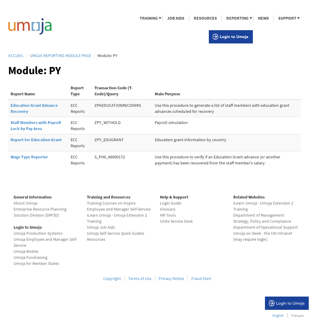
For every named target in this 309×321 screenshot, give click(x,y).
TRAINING (148, 18)
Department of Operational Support (265, 227)
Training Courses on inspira (111, 203)
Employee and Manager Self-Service (119, 209)
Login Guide (170, 203)
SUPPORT (287, 18)
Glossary (168, 209)
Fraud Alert (201, 278)
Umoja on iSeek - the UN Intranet (262, 233)
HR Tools (168, 215)
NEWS (263, 18)
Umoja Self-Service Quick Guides (115, 233)
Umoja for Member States (36, 263)
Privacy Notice (171, 278)
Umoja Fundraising (30, 257)
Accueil (16, 55)
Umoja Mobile (26, 251)
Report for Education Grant (36, 139)
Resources (96, 239)
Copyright (112, 278)
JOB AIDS (175, 18)
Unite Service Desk (176, 221)
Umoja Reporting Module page (60, 55)
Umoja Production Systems (38, 233)
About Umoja (25, 203)
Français (297, 315)
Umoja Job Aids (101, 227)
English (278, 315)
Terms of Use (139, 278)
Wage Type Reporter (29, 157)
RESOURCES (205, 18)
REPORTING (237, 18)
